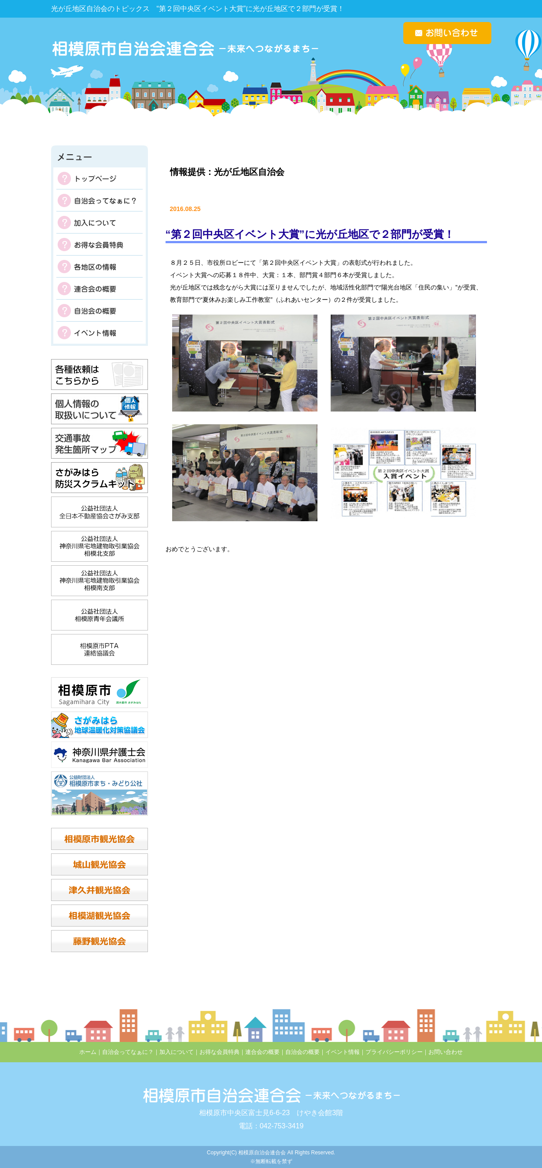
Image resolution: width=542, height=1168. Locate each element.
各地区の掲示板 (99, 267)
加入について (99, 222)
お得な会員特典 (99, 245)
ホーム (87, 1052)
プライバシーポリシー (394, 1052)
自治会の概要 (99, 311)
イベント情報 (99, 333)
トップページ (99, 178)
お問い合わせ (445, 1052)
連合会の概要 (99, 289)
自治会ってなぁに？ (99, 200)
